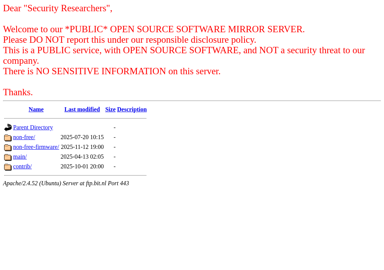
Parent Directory (33, 127)
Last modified (82, 109)
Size (110, 109)
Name (36, 109)
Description (132, 109)
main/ (20, 156)
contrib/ (22, 166)
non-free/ (24, 137)
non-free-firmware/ (36, 147)
